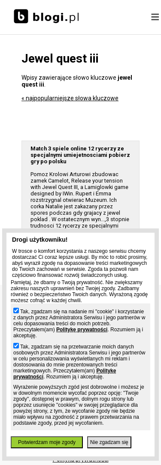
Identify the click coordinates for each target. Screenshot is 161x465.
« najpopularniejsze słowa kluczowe (69, 98)
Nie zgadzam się (109, 442)
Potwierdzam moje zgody (47, 442)
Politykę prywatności (81, 330)
